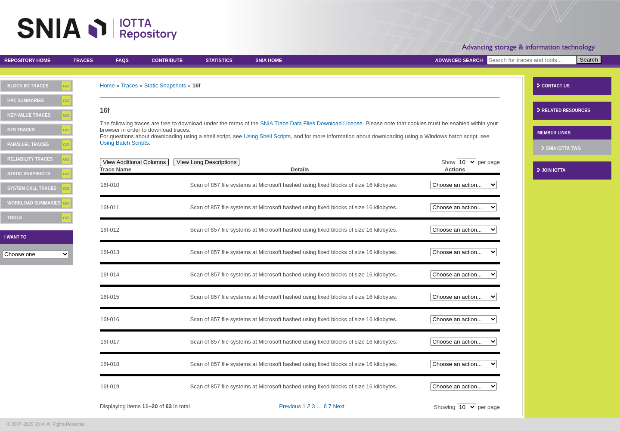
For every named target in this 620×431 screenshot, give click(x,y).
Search (589, 59)
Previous (290, 406)
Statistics (218, 60)
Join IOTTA (553, 170)
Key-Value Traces (28, 115)
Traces (83, 60)
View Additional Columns (134, 162)
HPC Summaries (25, 100)
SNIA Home (268, 60)
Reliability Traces (30, 159)
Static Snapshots (28, 173)
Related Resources (566, 110)
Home (107, 85)
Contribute (167, 60)
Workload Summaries (34, 203)
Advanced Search (459, 60)
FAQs (122, 60)
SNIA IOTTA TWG (563, 148)
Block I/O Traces (28, 86)
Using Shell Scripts (267, 136)
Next (338, 406)
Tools (14, 217)
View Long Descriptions (206, 162)
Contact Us (556, 86)
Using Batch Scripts (124, 143)
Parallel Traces (28, 144)
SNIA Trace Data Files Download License (311, 123)
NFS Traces (21, 129)
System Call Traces (31, 188)
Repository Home (27, 60)
